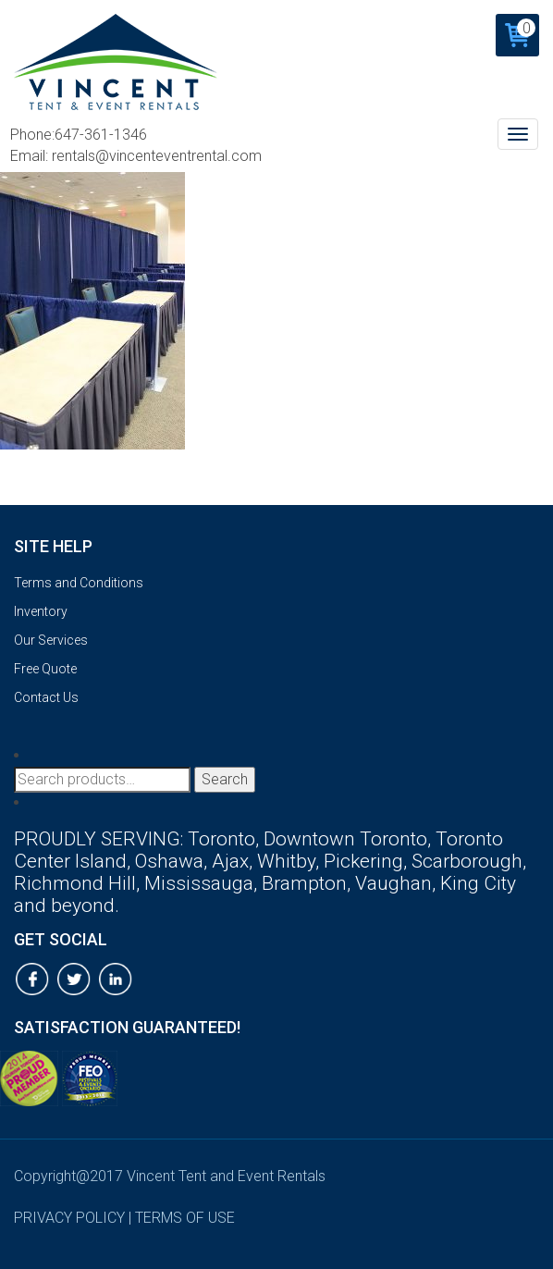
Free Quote (45, 668)
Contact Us (46, 697)
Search (225, 779)
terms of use (185, 1217)
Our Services (51, 640)
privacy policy (69, 1217)
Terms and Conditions (78, 582)
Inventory (41, 611)
